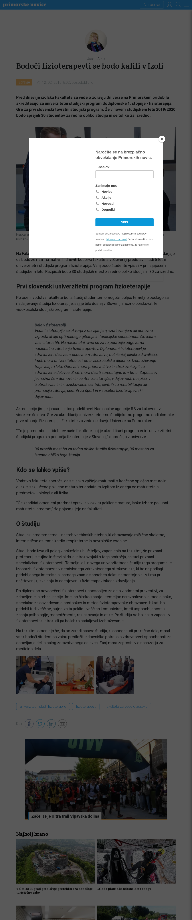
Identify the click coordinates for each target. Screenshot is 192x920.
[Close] (161, 139)
